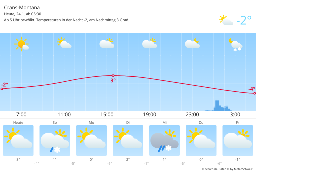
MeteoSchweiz (243, 169)
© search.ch (209, 169)
